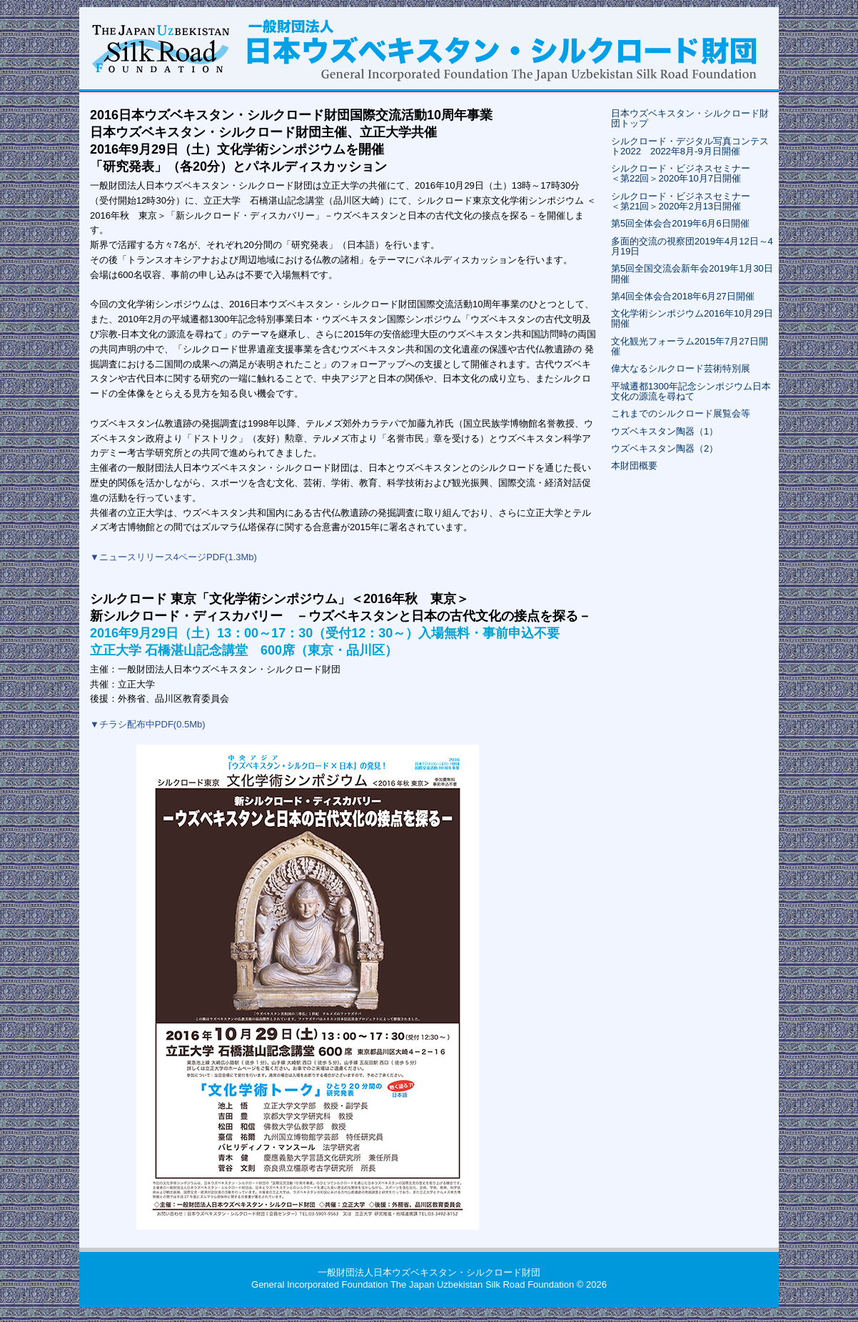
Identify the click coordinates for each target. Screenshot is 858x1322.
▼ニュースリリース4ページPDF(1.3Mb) (173, 557)
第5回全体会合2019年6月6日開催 (680, 223)
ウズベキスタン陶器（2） (664, 448)
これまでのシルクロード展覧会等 (680, 413)
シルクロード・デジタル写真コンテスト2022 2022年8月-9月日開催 (690, 146)
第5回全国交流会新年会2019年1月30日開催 (692, 273)
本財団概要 (634, 465)
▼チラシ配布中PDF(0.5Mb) (148, 724)
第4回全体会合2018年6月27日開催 (682, 296)
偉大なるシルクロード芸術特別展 (680, 368)
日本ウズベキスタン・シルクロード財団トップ (690, 118)
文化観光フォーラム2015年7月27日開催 (689, 346)
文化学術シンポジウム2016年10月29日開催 (692, 318)
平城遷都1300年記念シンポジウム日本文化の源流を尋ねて (691, 391)
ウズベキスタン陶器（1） (664, 431)
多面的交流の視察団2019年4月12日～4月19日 (692, 246)
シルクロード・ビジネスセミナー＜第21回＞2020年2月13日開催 (680, 201)
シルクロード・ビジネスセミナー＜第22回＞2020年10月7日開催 (680, 173)
